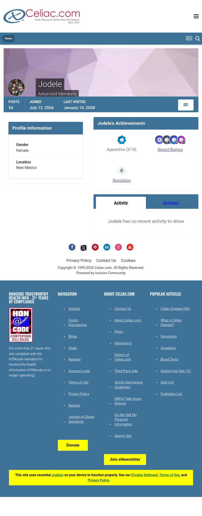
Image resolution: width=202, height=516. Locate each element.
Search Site (123, 436)
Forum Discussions (77, 322)
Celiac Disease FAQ (175, 309)
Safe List (167, 382)
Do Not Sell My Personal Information (126, 419)
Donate (72, 445)
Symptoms (169, 336)
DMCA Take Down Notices (128, 401)
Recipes (74, 405)
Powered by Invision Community (101, 273)
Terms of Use (78, 382)
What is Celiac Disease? (171, 322)
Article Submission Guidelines (129, 384)
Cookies (128, 260)
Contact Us (106, 260)
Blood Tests (169, 359)
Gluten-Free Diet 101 (176, 371)
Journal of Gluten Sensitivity (81, 419)
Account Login (79, 371)
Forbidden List (171, 394)
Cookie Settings (144, 475)
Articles (74, 309)
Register (74, 359)
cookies (58, 475)
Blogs (72, 336)
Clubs (72, 348)
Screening (168, 348)
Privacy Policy (78, 260)
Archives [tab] (171, 202)
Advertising (123, 343)
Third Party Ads (126, 371)
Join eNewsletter (125, 459)
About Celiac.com (128, 320)
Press (119, 332)
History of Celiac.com (123, 357)
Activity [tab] (121, 202)
